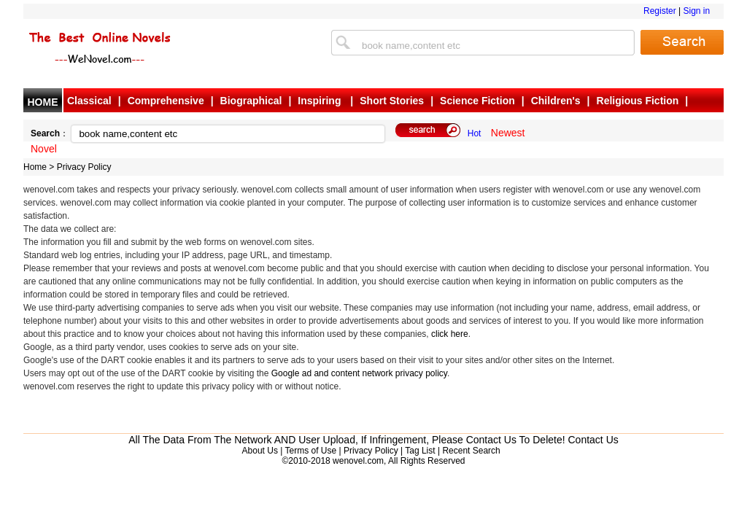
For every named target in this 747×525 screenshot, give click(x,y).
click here (449, 334)
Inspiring (321, 100)
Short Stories (392, 100)
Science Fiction (477, 100)
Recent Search (471, 451)
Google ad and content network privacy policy (359, 373)
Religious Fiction (638, 100)
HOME (43, 102)
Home (35, 167)
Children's (556, 100)
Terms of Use (310, 451)
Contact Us (593, 440)
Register (659, 11)
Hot (474, 133)
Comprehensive (166, 100)
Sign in (696, 11)
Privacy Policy (84, 167)
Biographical (251, 100)
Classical (89, 100)
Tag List (420, 451)
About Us (260, 451)
